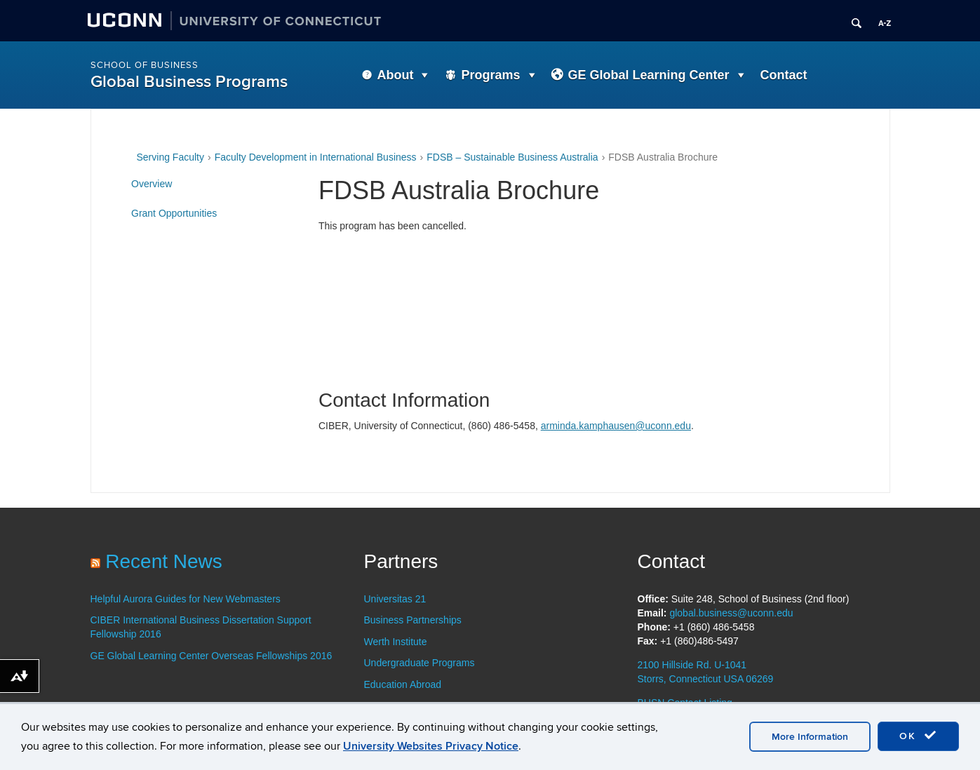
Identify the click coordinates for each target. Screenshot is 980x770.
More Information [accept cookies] (810, 737)
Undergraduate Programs (419, 662)
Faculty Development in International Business (316, 157)
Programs (490, 75)
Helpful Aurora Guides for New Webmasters (185, 598)
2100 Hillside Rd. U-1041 (692, 664)
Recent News (163, 561)
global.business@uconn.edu (731, 613)
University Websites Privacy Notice (430, 746)
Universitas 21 (395, 598)
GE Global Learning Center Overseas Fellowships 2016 (211, 655)
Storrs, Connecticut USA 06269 (706, 678)
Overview (151, 183)
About (395, 75)
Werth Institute (395, 641)
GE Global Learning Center (649, 75)
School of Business (144, 65)
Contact (783, 75)
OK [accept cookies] (918, 735)
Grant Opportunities (174, 213)
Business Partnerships (413, 620)
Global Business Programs (189, 82)
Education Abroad (403, 684)
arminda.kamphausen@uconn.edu (616, 425)
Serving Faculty (170, 157)
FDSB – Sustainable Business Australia (512, 157)
